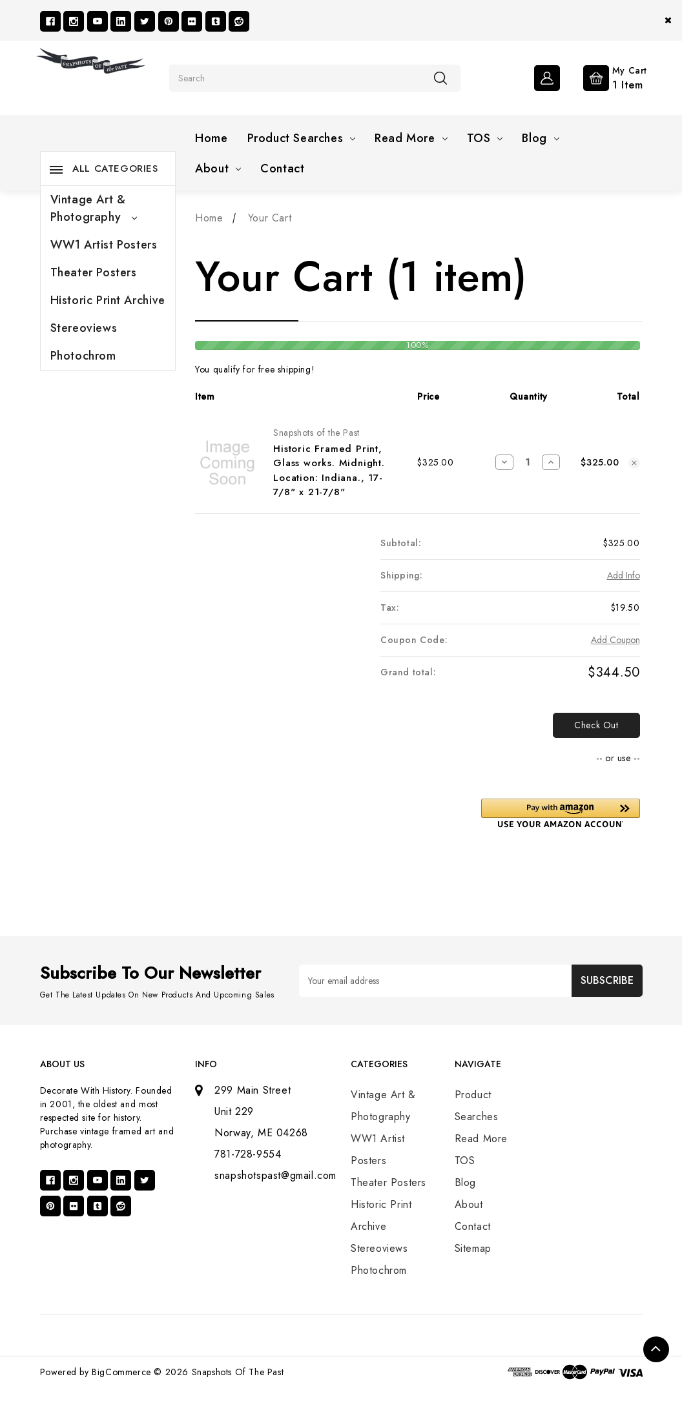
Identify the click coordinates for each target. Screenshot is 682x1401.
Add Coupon (615, 639)
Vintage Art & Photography (93, 208)
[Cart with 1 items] (605, 76)
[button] (560, 813)
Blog (540, 138)
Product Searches (301, 138)
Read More (411, 138)
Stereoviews (84, 328)
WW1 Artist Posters (104, 244)
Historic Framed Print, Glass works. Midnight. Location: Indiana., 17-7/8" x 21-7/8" (329, 471)
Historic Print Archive (107, 300)
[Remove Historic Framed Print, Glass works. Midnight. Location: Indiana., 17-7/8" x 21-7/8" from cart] (634, 463)
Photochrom (83, 355)
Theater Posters (93, 272)
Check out (596, 725)
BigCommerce (121, 1371)
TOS (485, 138)
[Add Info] (623, 575)
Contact (282, 168)
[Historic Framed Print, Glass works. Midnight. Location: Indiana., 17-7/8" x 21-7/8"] (527, 462)
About (218, 168)
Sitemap (473, 1248)
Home (211, 138)
